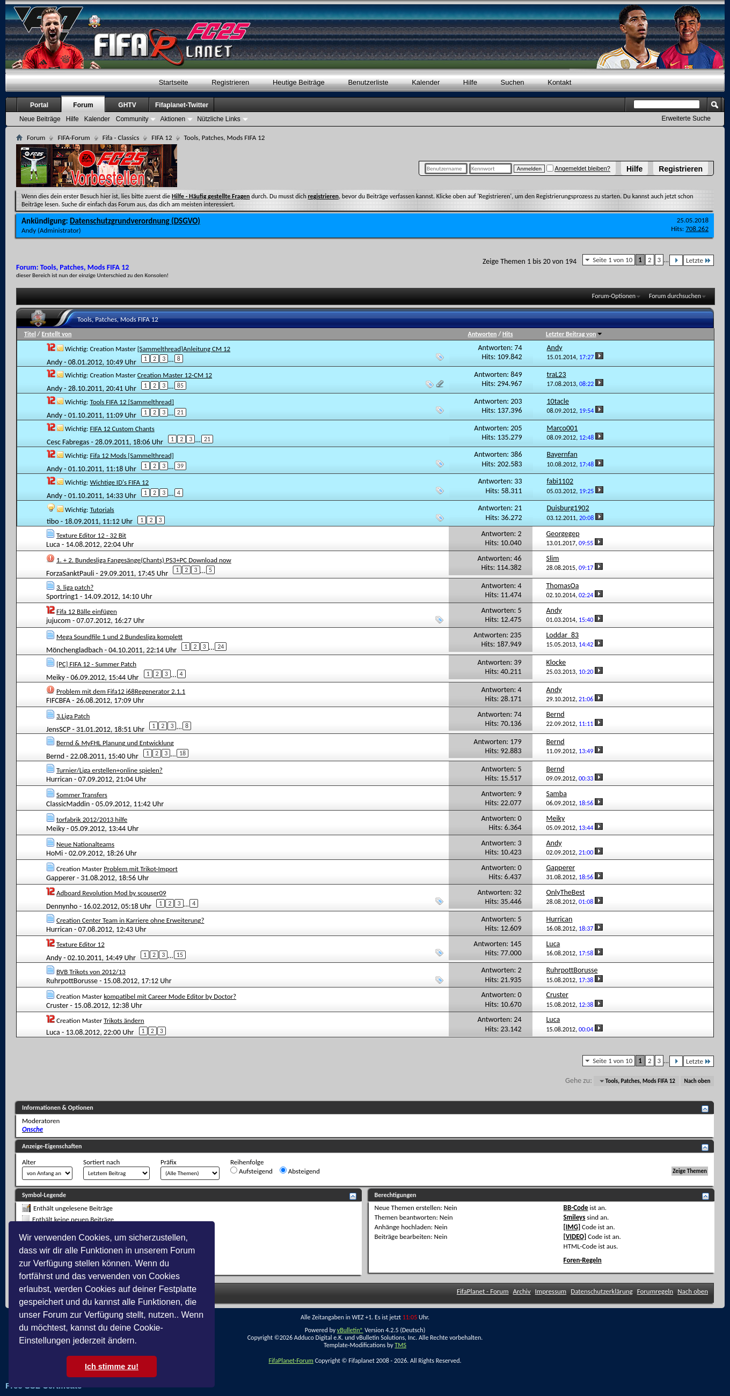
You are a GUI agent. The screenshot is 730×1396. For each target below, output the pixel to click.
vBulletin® (350, 1330)
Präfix (168, 1162)
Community (132, 119)
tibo (53, 521)
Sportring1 (62, 596)
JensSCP (58, 728)
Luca (53, 544)
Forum (83, 105)
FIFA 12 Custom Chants (122, 429)
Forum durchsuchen (675, 296)
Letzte (698, 260)
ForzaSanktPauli (70, 572)
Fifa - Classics (121, 137)
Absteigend (300, 1171)
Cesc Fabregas (68, 442)
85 (180, 385)
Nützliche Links (218, 119)
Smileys (575, 1217)
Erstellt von (56, 334)
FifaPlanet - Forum (483, 1291)
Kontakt (559, 82)
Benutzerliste (368, 82)
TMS (400, 1345)
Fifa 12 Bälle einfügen (86, 611)
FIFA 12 (161, 137)
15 (180, 955)
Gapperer (60, 877)
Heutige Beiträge (299, 82)
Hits (507, 334)
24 (220, 646)
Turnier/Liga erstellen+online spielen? (109, 770)
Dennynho (61, 906)
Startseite (173, 82)
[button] (140, 1341)
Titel (30, 334)
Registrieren (681, 169)
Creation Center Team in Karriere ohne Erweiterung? (130, 920)
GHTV (127, 105)
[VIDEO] (575, 1236)
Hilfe (634, 169)
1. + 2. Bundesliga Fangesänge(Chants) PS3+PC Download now (143, 560)
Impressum (551, 1291)
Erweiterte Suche (686, 118)
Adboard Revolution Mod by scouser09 (111, 893)
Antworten (482, 334)
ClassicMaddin (68, 803)
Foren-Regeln (583, 1260)
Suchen (512, 82)
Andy (28, 230)
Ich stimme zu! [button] (111, 1366)
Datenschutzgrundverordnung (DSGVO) (135, 221)
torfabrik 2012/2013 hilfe (91, 819)
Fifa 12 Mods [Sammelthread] (131, 455)
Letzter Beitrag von (574, 334)
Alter (29, 1162)
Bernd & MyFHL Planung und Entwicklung (115, 743)
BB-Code (576, 1208)
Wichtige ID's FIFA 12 (119, 482)
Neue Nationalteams (85, 844)
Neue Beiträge (40, 119)
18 (182, 753)
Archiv (522, 1291)
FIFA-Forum (73, 137)
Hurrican (59, 779)
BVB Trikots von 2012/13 (91, 972)
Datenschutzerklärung (602, 1291)
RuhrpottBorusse (72, 980)
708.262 (697, 229)
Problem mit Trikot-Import (141, 869)
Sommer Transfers (81, 795)
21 (180, 412)
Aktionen (172, 119)
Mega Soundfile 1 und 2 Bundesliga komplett (119, 637)
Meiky (55, 676)
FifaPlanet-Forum (290, 1360)
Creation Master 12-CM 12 (175, 375)
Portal (39, 105)
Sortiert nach (101, 1162)
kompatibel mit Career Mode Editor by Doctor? (170, 996)
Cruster (57, 1005)
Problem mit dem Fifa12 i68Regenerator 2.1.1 (120, 691)
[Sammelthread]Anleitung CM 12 (184, 349)
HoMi (54, 853)
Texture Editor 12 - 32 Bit (91, 535)
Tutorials (102, 510)
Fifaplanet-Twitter (181, 105)
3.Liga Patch (73, 716)
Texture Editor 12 (80, 944)
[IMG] (572, 1227)
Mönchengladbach (74, 649)
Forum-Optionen (614, 296)
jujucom (58, 620)
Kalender (426, 82)
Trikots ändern (124, 1020)
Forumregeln (655, 1291)
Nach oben (697, 1081)
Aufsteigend (251, 1171)
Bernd (55, 756)
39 (180, 466)
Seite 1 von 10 (612, 260)
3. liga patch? (74, 587)
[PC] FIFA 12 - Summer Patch (96, 664)
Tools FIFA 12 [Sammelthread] (131, 402)
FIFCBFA (58, 700)
